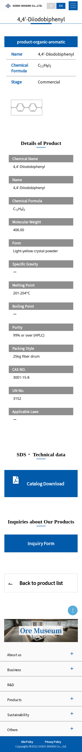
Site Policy (27, 742)
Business (14, 669)
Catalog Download (45, 483)
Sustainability (18, 714)
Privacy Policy (53, 742)
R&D (10, 684)
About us (14, 654)
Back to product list (41, 582)
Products (14, 699)
